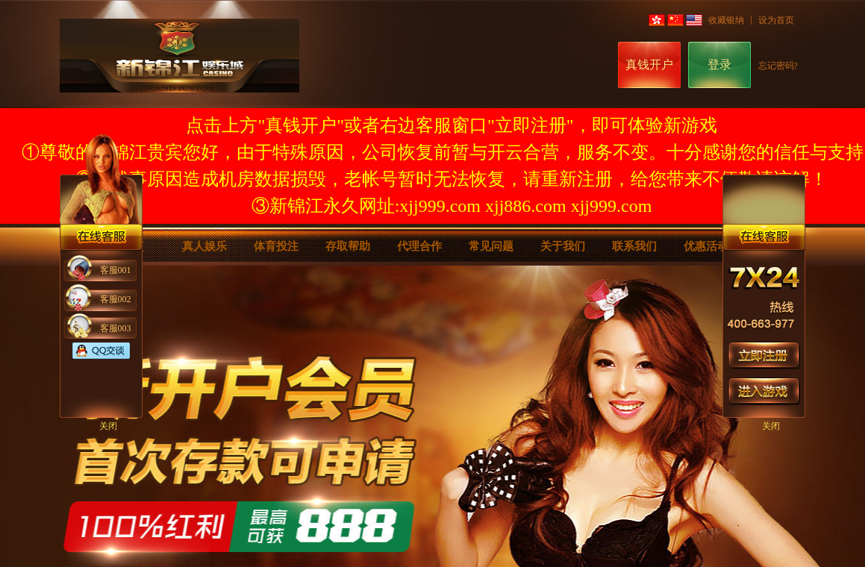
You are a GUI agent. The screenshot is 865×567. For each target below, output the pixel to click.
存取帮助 (347, 246)
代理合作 (419, 246)
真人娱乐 (204, 246)
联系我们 (634, 246)
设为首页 (776, 20)
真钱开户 (649, 64)
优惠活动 (706, 246)
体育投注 (276, 246)
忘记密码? (778, 65)
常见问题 (491, 246)
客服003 (115, 328)
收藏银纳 (726, 20)
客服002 (115, 299)
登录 (719, 64)
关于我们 (562, 246)
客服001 (115, 270)
